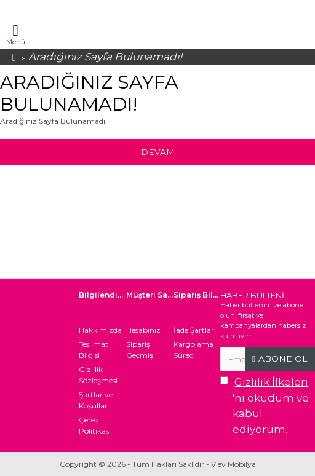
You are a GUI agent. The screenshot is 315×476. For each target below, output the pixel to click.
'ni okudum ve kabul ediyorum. (265, 405)
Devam (157, 151)
